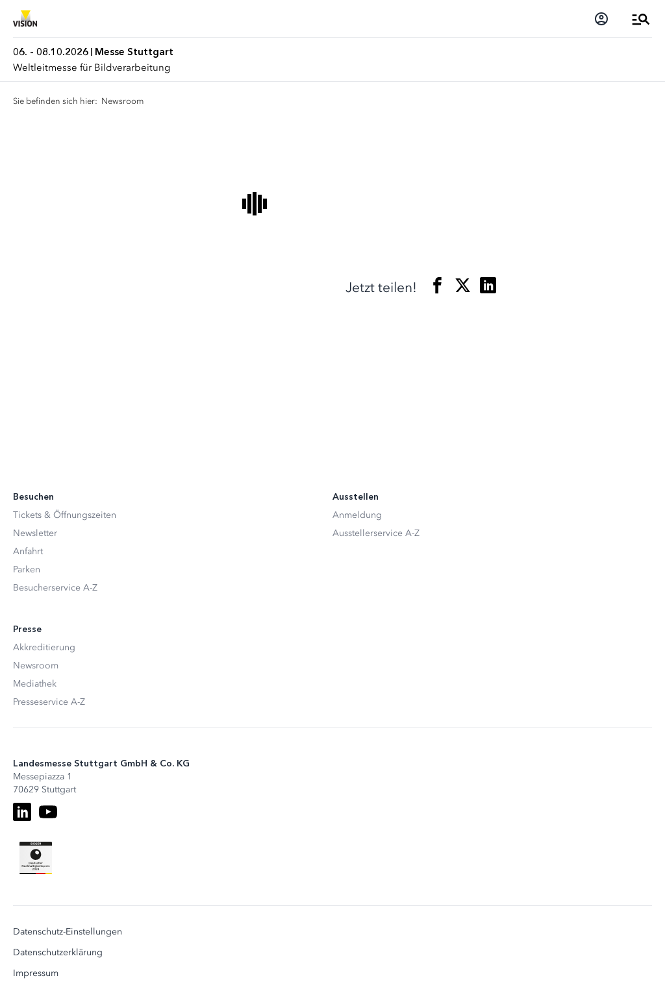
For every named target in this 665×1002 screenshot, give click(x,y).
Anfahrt (28, 551)
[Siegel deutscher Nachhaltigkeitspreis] (35, 858)
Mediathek (34, 683)
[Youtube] (48, 812)
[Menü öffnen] (641, 18)
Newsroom (35, 665)
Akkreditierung (44, 647)
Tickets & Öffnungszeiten (64, 514)
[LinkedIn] (22, 812)
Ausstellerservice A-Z (376, 533)
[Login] (601, 19)
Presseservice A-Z (49, 701)
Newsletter (35, 533)
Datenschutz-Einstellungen (67, 932)
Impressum (35, 973)
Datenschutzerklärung (58, 952)
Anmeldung (357, 514)
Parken (26, 569)
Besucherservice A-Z (55, 587)
